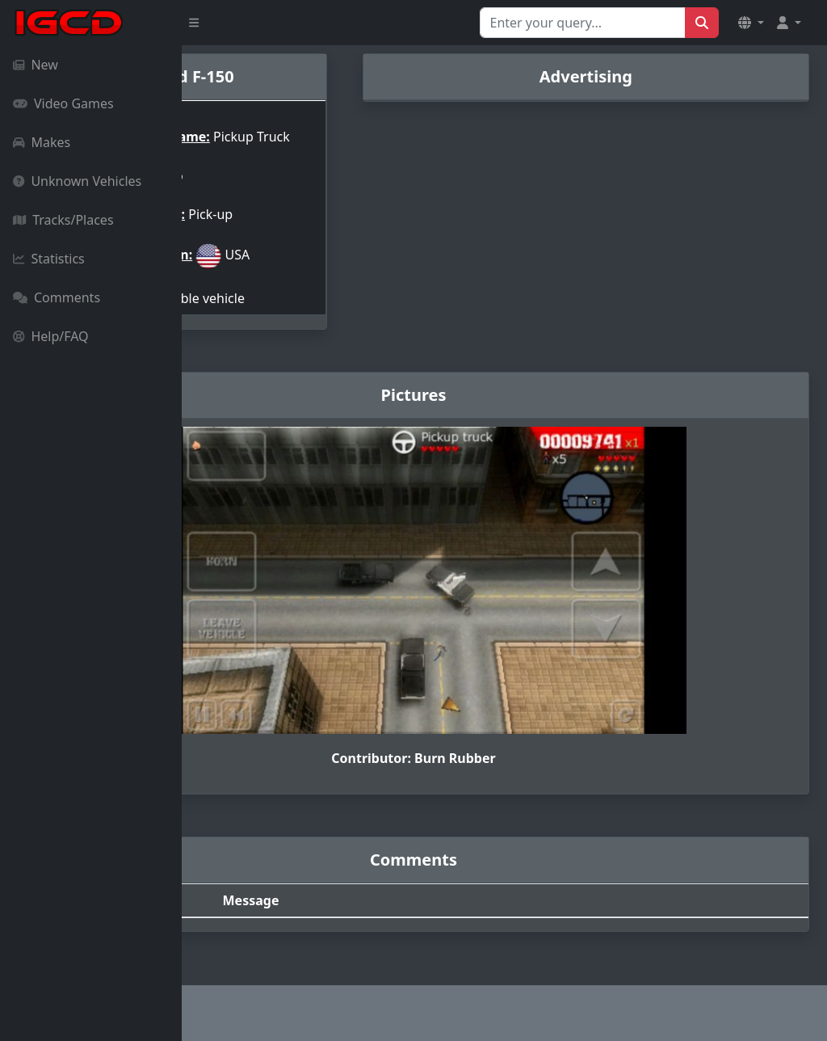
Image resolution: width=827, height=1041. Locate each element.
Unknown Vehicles (77, 181)
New (35, 65)
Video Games (63, 103)
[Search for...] (583, 22)
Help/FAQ (51, 336)
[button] (751, 22)
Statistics (49, 259)
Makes (41, 142)
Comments (56, 297)
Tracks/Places (63, 220)
